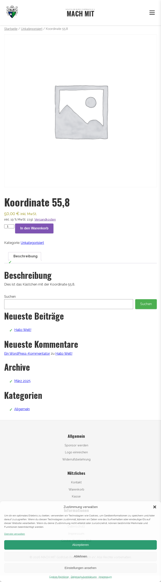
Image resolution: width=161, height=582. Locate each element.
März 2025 (22, 381)
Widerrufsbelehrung (76, 459)
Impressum (105, 576)
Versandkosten (45, 219)
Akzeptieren (80, 544)
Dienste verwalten (14, 533)
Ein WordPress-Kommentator (27, 354)
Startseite (10, 28)
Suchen (10, 297)
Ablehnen (80, 556)
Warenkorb (76, 489)
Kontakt (76, 482)
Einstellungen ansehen (80, 568)
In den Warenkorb (34, 228)
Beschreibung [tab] (25, 256)
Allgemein (22, 409)
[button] (155, 507)
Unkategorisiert (31, 28)
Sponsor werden (76, 445)
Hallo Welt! (22, 330)
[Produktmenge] (9, 226)
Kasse (76, 496)
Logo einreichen (76, 452)
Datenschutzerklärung (84, 576)
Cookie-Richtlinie (59, 576)
